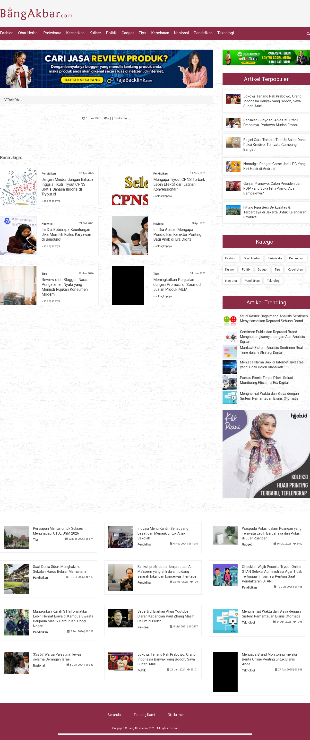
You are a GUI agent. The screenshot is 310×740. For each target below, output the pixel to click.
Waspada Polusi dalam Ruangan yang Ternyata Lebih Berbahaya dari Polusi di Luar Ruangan (271, 533)
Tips (142, 33)
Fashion (6, 33)
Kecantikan (75, 33)
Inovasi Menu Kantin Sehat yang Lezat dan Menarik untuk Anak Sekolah (163, 533)
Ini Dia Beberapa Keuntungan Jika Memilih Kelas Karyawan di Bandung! (66, 234)
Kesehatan (160, 33)
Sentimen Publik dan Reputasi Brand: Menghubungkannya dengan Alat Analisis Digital (272, 337)
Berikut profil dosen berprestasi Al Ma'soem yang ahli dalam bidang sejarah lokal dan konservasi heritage (167, 571)
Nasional (181, 33)
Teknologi (225, 33)
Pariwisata (52, 33)
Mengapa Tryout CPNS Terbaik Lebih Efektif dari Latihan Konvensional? (179, 184)
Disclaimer (176, 715)
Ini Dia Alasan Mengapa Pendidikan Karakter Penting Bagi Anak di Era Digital (177, 234)
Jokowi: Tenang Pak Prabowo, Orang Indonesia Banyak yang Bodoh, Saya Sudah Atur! (272, 101)
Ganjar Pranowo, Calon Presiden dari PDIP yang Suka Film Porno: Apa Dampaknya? (272, 188)
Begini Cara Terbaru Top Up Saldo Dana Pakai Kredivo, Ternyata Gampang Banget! (274, 145)
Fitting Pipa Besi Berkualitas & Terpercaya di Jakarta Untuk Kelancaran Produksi (274, 212)
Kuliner (95, 33)
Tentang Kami (144, 715)
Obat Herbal (28, 33)
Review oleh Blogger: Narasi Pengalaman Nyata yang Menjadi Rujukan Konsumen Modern (65, 287)
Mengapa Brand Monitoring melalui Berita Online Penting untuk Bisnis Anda (269, 659)
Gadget (128, 33)
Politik (111, 33)
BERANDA (11, 100)
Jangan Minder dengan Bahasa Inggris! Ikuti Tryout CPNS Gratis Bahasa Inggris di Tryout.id (67, 186)
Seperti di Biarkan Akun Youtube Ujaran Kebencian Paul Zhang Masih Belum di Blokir (166, 616)
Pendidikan (203, 33)
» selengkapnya (51, 201)
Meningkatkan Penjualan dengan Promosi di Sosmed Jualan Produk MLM (177, 284)
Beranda (114, 715)
